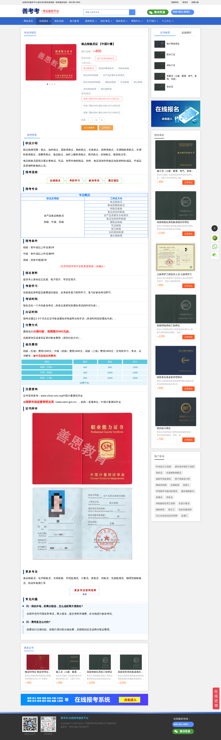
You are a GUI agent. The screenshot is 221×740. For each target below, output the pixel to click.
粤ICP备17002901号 (79, 727)
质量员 (159, 497)
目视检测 (175, 485)
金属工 (184, 515)
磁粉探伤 (160, 509)
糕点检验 (138, 82)
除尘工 (171, 509)
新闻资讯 (89, 21)
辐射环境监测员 (163, 479)
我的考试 (120, 21)
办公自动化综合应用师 (166, 515)
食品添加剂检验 (90, 75)
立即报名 (106, 127)
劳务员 (169, 497)
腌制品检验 (110, 82)
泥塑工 (186, 485)
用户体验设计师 (182, 479)
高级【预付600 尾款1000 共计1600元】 (102, 112)
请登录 (185, 2)
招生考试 (105, 21)
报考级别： (87, 93)
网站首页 (28, 21)
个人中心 (166, 21)
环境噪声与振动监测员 (166, 491)
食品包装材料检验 (92, 82)
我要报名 (175, 2)
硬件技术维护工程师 (184, 466)
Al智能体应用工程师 (165, 503)
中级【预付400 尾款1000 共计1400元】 (102, 105)
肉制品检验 (123, 68)
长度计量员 (184, 503)
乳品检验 (124, 82)
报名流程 (59, 21)
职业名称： (87, 58)
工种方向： (87, 63)
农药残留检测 (89, 89)
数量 (83, 120)
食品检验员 (88, 68)
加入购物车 (89, 127)
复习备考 (74, 21)
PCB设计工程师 (163, 466)
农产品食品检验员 (105, 58)
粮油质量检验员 (106, 68)
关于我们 (151, 21)
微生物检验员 (187, 491)
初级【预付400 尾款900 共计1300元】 (101, 99)
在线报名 (43, 21)
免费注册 (195, 2)
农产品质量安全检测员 (113, 75)
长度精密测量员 (173, 473)
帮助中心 (135, 21)
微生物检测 (106, 89)
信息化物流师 (185, 509)
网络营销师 (161, 485)
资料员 (159, 473)
